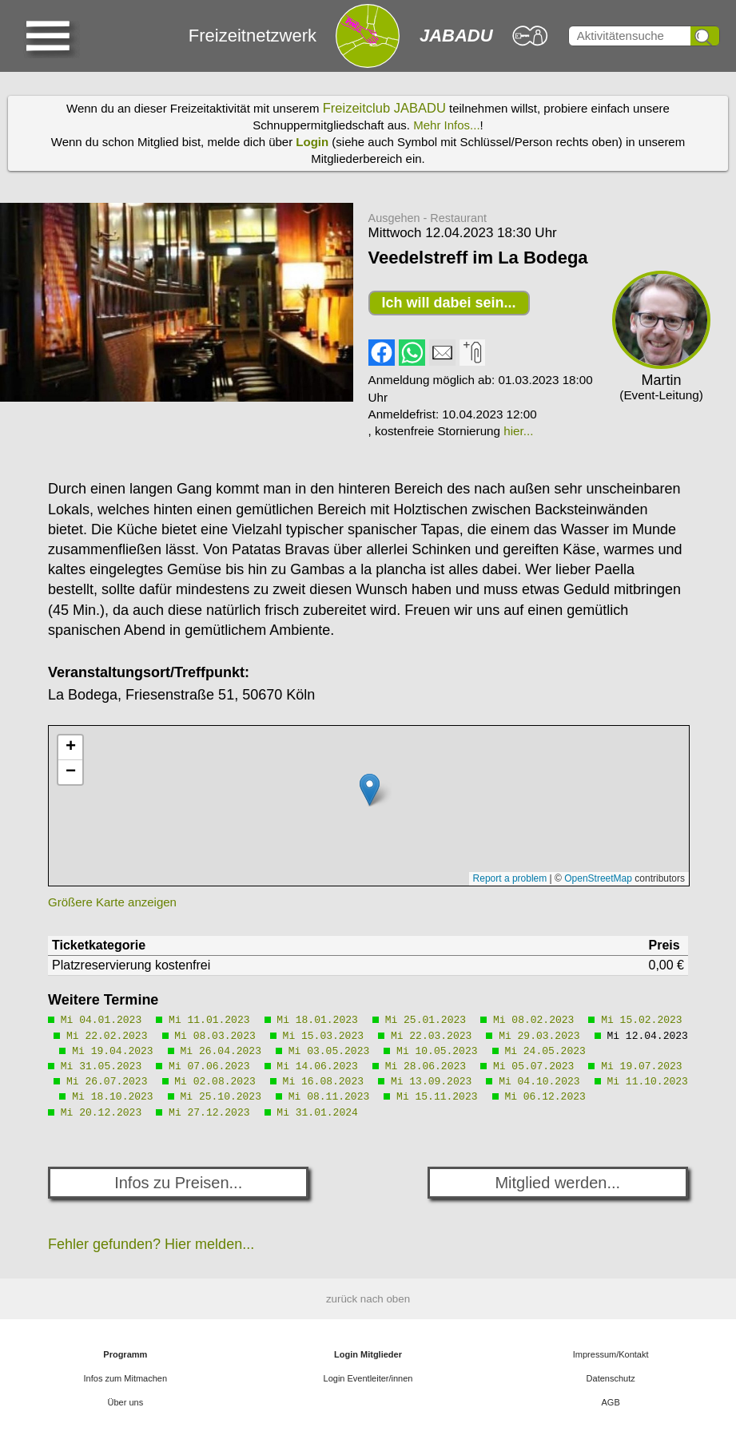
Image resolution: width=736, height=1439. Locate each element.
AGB (611, 1402)
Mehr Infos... (446, 125)
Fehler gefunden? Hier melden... (151, 1244)
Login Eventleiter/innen (368, 1378)
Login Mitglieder (368, 1354)
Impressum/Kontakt (611, 1354)
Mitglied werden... (557, 1182)
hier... (518, 431)
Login (312, 142)
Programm (125, 1354)
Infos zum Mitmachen (126, 1378)
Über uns (126, 1402)
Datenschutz (611, 1378)
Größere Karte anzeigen (112, 902)
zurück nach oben (368, 1299)
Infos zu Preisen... (178, 1182)
